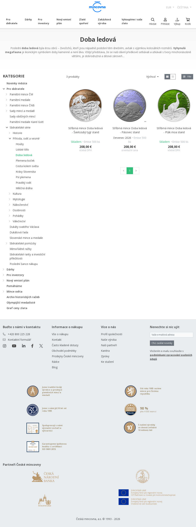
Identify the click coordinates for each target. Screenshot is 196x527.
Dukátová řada (19, 232)
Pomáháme (14, 286)
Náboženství (20, 204)
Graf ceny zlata (17, 308)
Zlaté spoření (83, 21)
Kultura (17, 193)
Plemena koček (25, 160)
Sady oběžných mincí (22, 116)
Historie (17, 133)
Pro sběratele (11, 21)
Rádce (55, 362)
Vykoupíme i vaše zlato (132, 21)
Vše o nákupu (60, 334)
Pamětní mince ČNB (22, 105)
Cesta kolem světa (27, 166)
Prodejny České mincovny (67, 356)
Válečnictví (19, 221)
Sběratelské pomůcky (23, 243)
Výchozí (151, 76)
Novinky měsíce (17, 83)
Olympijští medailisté (21, 302)
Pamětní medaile (20, 100)
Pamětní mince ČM (21, 94)
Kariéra (105, 350)
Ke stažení (107, 362)
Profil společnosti (111, 334)
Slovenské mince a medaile (26, 238)
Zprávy (105, 356)
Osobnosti (19, 210)
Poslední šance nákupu (24, 264)
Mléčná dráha (24, 188)
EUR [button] (169, 7)
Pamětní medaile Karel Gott (27, 122)
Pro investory (43, 21)
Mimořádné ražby (20, 249)
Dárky (28, 19)
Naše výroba (108, 339)
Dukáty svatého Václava (24, 227)
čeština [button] (183, 7)
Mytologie (19, 199)
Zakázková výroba (104, 21)
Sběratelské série (20, 127)
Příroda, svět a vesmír (26, 138)
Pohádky (18, 216)
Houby (20, 144)
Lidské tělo (22, 149)
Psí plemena (23, 177)
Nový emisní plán (64, 21)
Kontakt (56, 339)
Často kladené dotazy (65, 345)
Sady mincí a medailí (22, 111)
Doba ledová (24, 155)
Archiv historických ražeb (23, 297)
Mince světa (14, 291)
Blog (54, 367)
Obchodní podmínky (64, 350)
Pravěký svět (23, 182)
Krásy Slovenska (26, 171)
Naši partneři (109, 345)
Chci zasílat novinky (162, 343)
